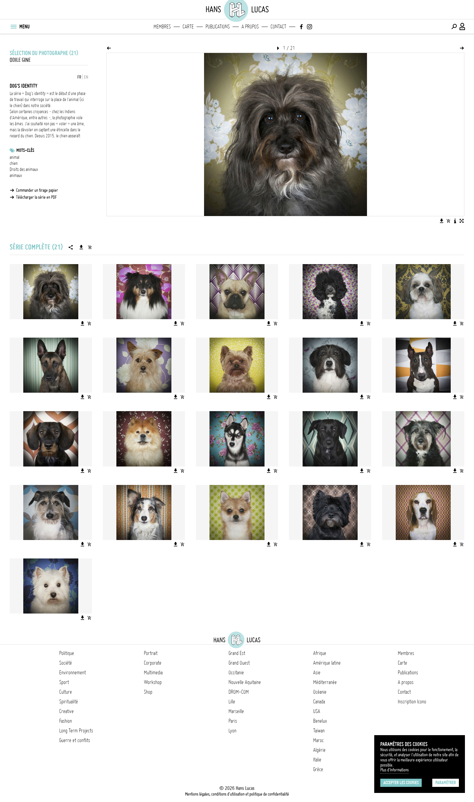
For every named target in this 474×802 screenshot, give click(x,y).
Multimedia (153, 672)
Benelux (320, 721)
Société (65, 663)
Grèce (318, 769)
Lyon (232, 731)
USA (316, 711)
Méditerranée (325, 682)
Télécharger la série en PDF (36, 197)
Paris (233, 721)
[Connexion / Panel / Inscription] (462, 26)
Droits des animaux (24, 169)
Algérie (319, 750)
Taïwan (319, 731)
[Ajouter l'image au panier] (448, 221)
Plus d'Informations (394, 770)
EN (86, 77)
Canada (319, 702)
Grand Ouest (239, 663)
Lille (232, 702)
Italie (317, 760)
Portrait (150, 653)
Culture (65, 692)
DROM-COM (239, 692)
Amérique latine (327, 663)
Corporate (152, 663)
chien (14, 163)
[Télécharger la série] (81, 247)
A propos (250, 27)
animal (14, 157)
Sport (64, 682)
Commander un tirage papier (37, 190)
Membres (162, 27)
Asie (316, 672)
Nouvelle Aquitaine (245, 682)
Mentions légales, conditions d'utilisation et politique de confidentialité (237, 794)
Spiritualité (68, 702)
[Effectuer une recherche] (454, 26)
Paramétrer (445, 782)
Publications (218, 27)
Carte (188, 27)
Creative (66, 711)
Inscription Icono (412, 702)
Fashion (65, 721)
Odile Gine (20, 60)
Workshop (153, 682)
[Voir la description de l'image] (455, 221)
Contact (278, 27)
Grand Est (237, 653)
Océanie (319, 692)
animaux (16, 175)
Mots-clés (25, 150)
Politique (66, 653)
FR (79, 77)
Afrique (319, 653)
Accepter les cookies (401, 782)
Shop (148, 692)
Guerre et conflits (74, 740)
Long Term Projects (76, 731)
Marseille (236, 711)
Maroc (318, 740)
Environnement (72, 672)
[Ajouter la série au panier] (90, 247)
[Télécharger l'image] (441, 221)
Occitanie (236, 672)
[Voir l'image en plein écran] (461, 221)
